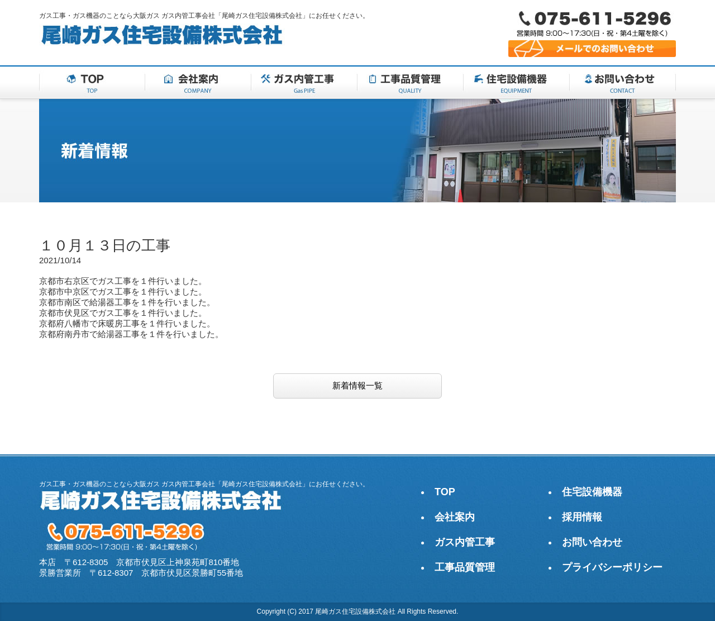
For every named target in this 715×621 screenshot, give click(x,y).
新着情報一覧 (357, 385)
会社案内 (455, 517)
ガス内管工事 (465, 542)
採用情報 (582, 517)
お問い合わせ (592, 542)
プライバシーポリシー (612, 567)
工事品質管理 (465, 567)
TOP (445, 491)
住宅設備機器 (592, 491)
